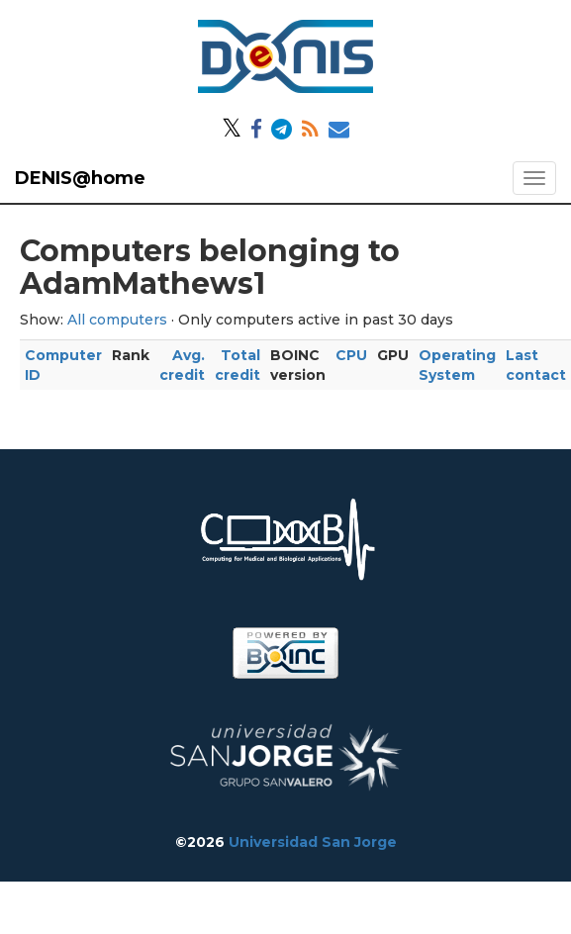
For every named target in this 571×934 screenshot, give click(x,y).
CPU (351, 355)
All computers (117, 319)
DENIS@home (80, 178)
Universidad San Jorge (313, 842)
